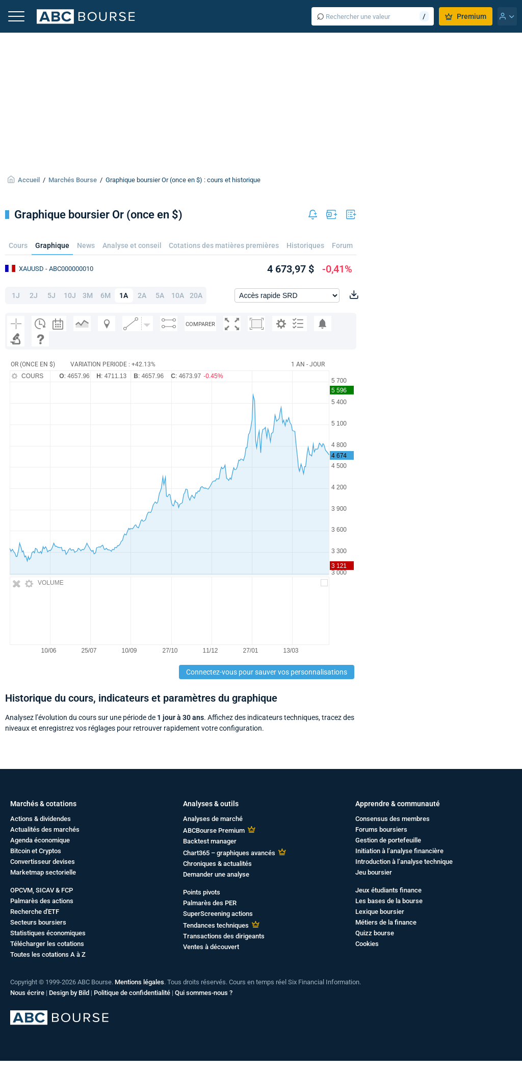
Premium (465, 16)
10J (70, 295)
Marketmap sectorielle (43, 872)
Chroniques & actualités (217, 863)
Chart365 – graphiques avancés (229, 853)
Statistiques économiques (48, 933)
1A (123, 295)
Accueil (29, 180)
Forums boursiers (381, 829)
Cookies (367, 944)
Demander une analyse (216, 874)
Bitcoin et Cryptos (35, 851)
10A (177, 295)
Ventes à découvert (211, 947)
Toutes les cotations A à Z (48, 954)
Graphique (52, 245)
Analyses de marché (213, 819)
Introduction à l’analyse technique (404, 861)
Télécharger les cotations (47, 944)
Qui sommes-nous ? (203, 993)
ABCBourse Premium (214, 830)
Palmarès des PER (210, 903)
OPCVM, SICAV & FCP (41, 890)
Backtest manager (210, 841)
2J (34, 295)
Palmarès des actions (41, 901)
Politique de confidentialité (132, 993)
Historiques (305, 245)
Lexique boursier (379, 911)
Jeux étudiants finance (388, 890)
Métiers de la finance (385, 922)
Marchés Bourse (72, 180)
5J (51, 295)
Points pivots (201, 892)
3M (88, 295)
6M (105, 295)
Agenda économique (40, 840)
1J (16, 295)
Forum (342, 245)
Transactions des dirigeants (224, 936)
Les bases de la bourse (389, 901)
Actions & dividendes (40, 819)
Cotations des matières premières (224, 245)
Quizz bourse (374, 933)
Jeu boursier (373, 872)
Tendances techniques (216, 925)
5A (159, 295)
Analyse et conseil (132, 245)
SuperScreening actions (218, 913)
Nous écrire (27, 993)
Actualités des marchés (45, 829)
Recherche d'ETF (34, 911)
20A (196, 295)
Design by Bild (69, 993)
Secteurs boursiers (38, 922)
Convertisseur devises (42, 861)
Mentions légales (139, 982)
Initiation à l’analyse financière (399, 851)
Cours (18, 245)
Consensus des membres (392, 819)
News (86, 245)
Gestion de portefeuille (388, 840)
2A (142, 295)
